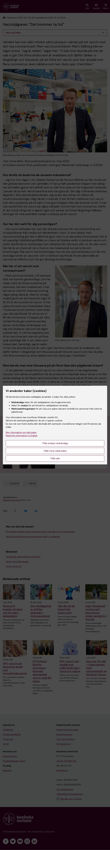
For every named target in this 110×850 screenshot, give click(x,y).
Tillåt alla (55, 458)
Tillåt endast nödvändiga (55, 443)
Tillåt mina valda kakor (55, 450)
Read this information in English (22, 435)
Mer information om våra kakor (21, 432)
